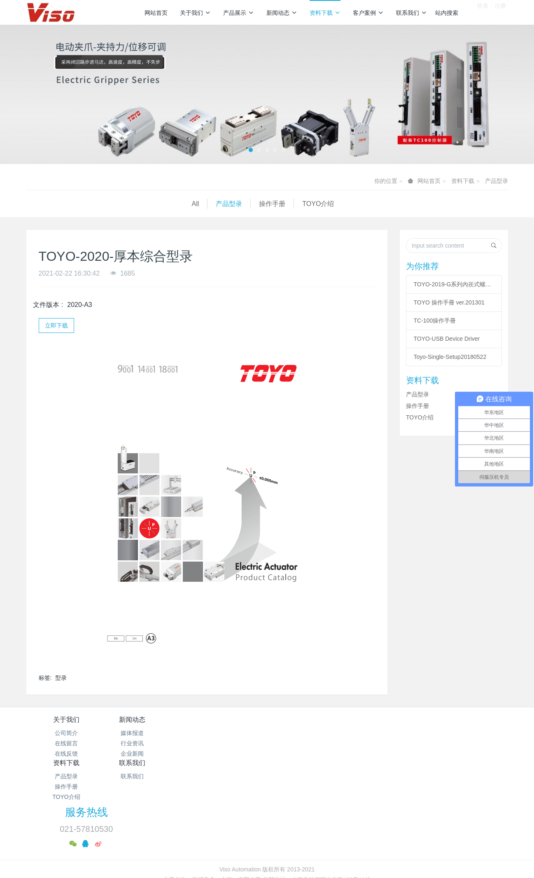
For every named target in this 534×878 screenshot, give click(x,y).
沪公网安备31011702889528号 (270, 834)
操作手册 (106, 203)
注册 (500, 12)
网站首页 (156, 12)
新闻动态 (281, 12)
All (30, 203)
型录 (61, 677)
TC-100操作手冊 (435, 320)
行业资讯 (146, 743)
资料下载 (325, 12)
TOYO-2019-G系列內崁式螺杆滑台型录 (454, 284)
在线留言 (66, 743)
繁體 (267, 849)
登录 (482, 12)
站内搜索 (446, 12)
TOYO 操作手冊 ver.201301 (449, 302)
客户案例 (368, 12)
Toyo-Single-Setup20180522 (450, 357)
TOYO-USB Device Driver (447, 338)
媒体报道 (146, 733)
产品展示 (238, 12)
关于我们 (195, 12)
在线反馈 (66, 753)
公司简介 (66, 733)
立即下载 (56, 325)
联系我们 (411, 12)
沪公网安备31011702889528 (54, 873)
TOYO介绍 (152, 203)
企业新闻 (146, 753)
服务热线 (407, 725)
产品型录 (496, 181)
